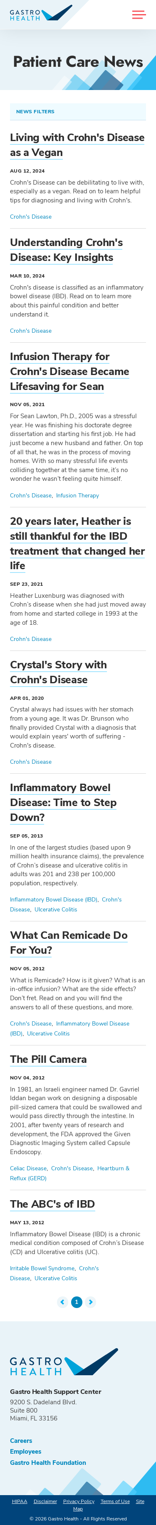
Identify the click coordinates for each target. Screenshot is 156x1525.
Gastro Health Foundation (48, 1463)
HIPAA (19, 1501)
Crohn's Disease (31, 217)
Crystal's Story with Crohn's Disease (58, 672)
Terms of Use (115, 1501)
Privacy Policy (78, 1501)
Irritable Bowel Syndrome (42, 1268)
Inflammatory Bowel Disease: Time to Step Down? (63, 802)
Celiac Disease (28, 1168)
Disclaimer (45, 1501)
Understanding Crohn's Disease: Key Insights (66, 250)
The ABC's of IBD (52, 1204)
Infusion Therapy (77, 495)
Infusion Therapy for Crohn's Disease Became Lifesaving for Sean (69, 371)
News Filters (36, 111)
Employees (25, 1452)
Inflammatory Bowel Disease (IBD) (53, 900)
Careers (21, 1441)
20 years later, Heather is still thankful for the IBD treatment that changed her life (77, 543)
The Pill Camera (48, 1059)
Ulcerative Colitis (56, 910)
